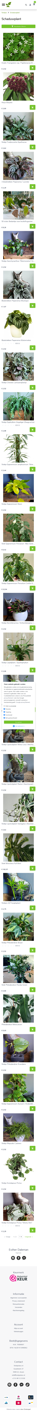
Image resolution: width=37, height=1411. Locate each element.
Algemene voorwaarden (18, 1297)
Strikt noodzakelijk (11, 706)
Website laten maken (14, 1409)
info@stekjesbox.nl (18, 1375)
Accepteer (18, 722)
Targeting (8, 712)
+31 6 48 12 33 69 (18, 1378)
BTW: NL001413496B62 (18, 1347)
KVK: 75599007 (18, 1344)
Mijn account (18, 1328)
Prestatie (8, 709)
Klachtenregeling (18, 1310)
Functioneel (9, 715)
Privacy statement (18, 1300)
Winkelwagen (18, 1331)
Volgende (29, 1236)
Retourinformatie (18, 1304)
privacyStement (8, 698)
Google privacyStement (23, 702)
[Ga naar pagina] (20, 1236)
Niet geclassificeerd (11, 718)
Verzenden (18, 1307)
